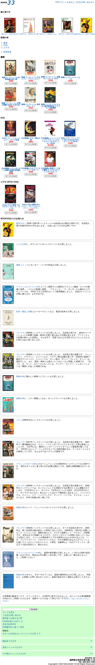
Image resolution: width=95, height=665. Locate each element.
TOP (57, 2)
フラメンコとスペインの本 (28, 287)
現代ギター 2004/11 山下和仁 (30, 34)
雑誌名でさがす (9, 641)
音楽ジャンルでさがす (12, 647)
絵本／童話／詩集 (24, 311)
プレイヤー (21, 333)
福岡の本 (20, 398)
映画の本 (20, 376)
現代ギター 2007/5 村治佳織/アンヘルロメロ (73, 34)
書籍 (5, 43)
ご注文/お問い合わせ (83, 2)
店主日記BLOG (9, 624)
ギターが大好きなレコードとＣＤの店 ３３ (21, 634)
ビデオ (6, 48)
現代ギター (21, 223)
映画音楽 (7, 52)
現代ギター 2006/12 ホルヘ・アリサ (51, 34)
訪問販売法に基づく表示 (13, 627)
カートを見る (67, 2)
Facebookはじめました (12, 621)
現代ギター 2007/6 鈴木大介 (10, 34)
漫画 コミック (22, 265)
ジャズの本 (21, 244)
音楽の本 (20, 507)
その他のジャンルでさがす (14, 654)
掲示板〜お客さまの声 (12, 618)
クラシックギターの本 (26, 464)
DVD (5, 45)
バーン (19, 420)
